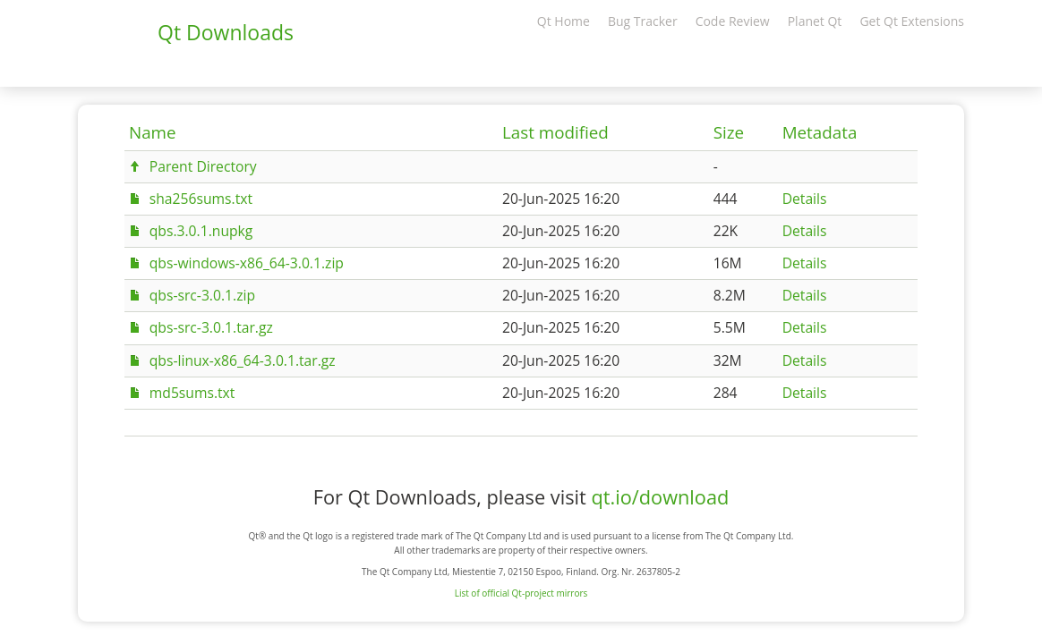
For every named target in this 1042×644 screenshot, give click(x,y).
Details (804, 198)
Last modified (555, 132)
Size (728, 132)
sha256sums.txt (200, 198)
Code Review (733, 21)
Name (152, 132)
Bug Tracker (643, 21)
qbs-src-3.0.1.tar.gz (211, 327)
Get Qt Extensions (911, 21)
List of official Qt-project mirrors (521, 593)
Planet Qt (815, 21)
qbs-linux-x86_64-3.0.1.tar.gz (242, 360)
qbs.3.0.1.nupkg (201, 231)
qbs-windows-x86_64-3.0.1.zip (246, 263)
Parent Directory (203, 166)
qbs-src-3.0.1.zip (202, 295)
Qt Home (563, 21)
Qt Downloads (226, 32)
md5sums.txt (192, 392)
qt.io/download (660, 497)
